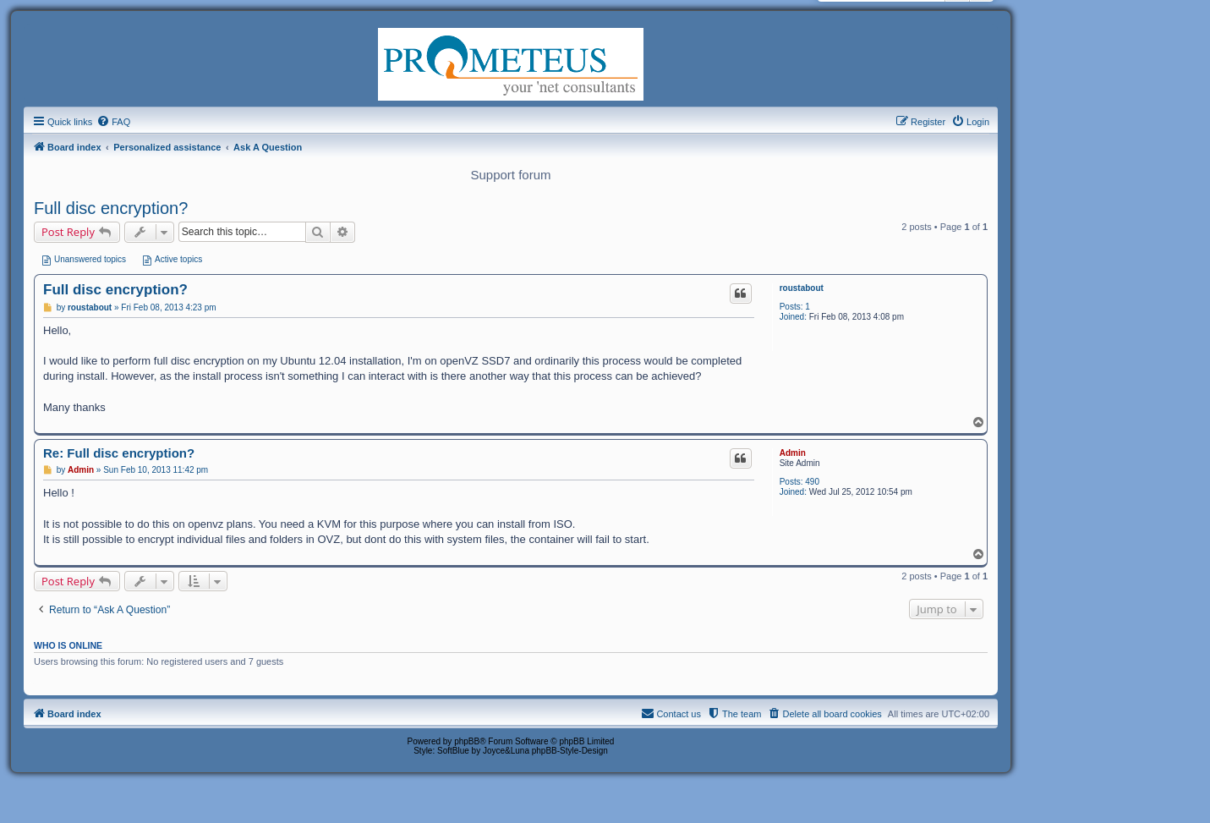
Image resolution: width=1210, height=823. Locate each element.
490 (812, 481)
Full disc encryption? (111, 208)
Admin (793, 453)
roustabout (802, 288)
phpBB (466, 741)
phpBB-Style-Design (570, 750)
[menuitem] (113, 122)
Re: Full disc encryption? (118, 453)
